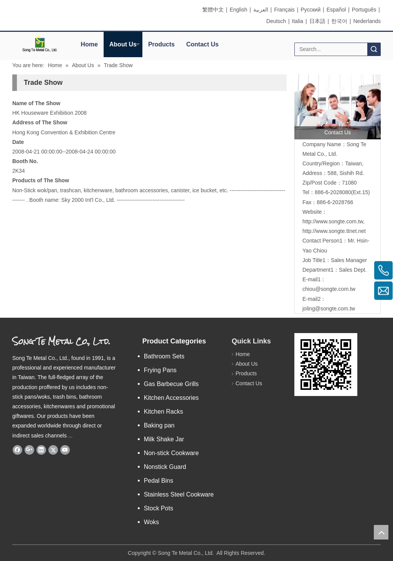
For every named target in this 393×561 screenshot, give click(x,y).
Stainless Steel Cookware (179, 494)
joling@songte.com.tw (328, 308)
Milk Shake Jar (164, 439)
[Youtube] (65, 450)
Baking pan (159, 425)
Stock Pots (158, 508)
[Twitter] (53, 450)
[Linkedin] (41, 450)
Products (161, 44)
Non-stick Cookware (171, 453)
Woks (151, 522)
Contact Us (202, 44)
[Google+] (29, 450)
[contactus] (337, 106)
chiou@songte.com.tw (328, 289)
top (381, 532)
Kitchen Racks (163, 411)
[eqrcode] (325, 364)
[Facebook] (17, 450)
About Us (123, 44)
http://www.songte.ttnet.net (334, 231)
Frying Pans (160, 370)
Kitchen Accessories (171, 397)
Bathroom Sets (164, 356)
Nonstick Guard (165, 467)
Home (89, 44)
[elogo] (39, 44)
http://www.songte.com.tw (332, 221)
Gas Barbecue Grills (171, 384)
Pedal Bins (158, 480)
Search (373, 49)
